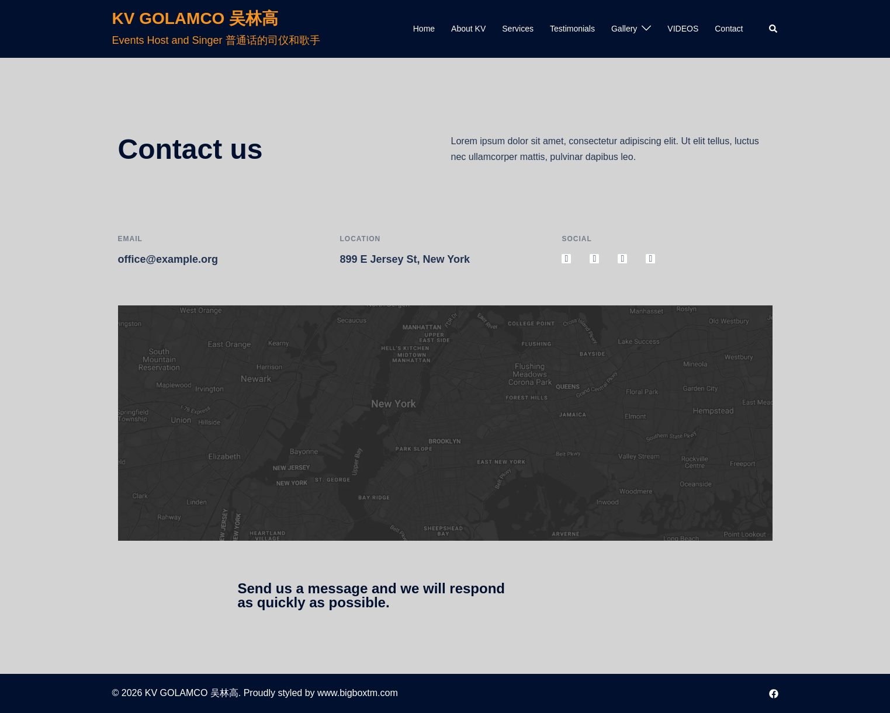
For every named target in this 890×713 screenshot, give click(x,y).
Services (518, 28)
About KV (468, 28)
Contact (729, 28)
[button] (773, 28)
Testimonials (572, 28)
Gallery (624, 28)
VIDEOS (682, 28)
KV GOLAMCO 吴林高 (195, 18)
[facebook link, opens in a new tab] (773, 693)
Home (424, 28)
